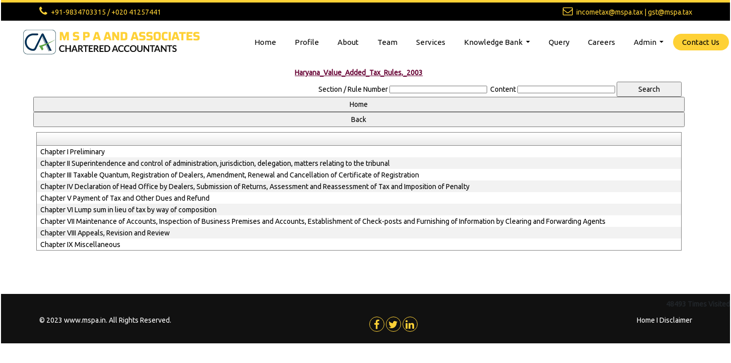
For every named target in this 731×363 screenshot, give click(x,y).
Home (265, 42)
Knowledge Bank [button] (494, 42)
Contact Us (700, 42)
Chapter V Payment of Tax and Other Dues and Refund (125, 198)
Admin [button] (646, 42)
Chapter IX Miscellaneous (80, 244)
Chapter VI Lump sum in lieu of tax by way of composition (128, 210)
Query (559, 42)
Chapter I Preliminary (72, 152)
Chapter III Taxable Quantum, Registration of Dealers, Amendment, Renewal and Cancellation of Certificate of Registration (229, 175)
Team (387, 42)
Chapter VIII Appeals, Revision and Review (105, 233)
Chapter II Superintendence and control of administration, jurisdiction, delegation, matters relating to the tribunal (215, 163)
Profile (307, 42)
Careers (601, 42)
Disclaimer (675, 320)
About (348, 42)
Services (430, 42)
